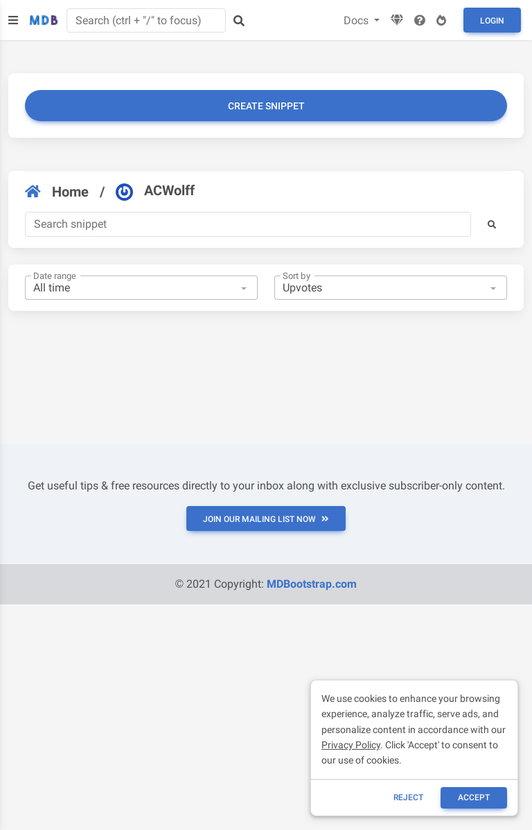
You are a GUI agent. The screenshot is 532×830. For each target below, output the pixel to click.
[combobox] (141, 288)
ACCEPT (474, 797)
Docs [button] (357, 20)
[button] (492, 224)
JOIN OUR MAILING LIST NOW (266, 519)
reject (408, 797)
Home (57, 191)
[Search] (248, 224)
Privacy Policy (350, 744)
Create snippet (266, 105)
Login (492, 21)
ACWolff (155, 191)
